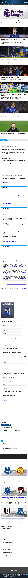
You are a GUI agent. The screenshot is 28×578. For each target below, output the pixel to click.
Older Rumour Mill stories (7, 167)
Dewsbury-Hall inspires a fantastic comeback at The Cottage (13, 518)
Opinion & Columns (13, 241)
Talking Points (5, 341)
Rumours (4, 4)
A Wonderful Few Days (7, 433)
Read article (8, 198)
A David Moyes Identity (7, 427)
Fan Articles (8, 241)
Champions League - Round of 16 (9, 377)
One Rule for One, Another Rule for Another (10, 77)
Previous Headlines (6, 143)
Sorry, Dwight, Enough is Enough (9, 236)
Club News (5, 172)
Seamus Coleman (6, 528)
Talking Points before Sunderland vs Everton (12, 352)
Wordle (4, 539)
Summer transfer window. (8, 542)
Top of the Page (14, 570)
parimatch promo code (7, 552)
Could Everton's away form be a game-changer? (12, 189)
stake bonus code (6, 549)
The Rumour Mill (5, 158)
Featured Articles (5, 462)
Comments (8, 4)
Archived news (5, 182)
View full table (14, 338)
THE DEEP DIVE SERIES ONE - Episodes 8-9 (11, 446)
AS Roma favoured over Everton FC (10, 348)
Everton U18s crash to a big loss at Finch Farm (12, 175)
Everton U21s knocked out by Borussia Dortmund (11, 59)
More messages (5, 400)
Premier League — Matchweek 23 (9, 387)
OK (26, 574)
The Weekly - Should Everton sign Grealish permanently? (14, 443)
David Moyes (5, 531)
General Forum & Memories (8, 371)
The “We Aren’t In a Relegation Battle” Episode (12, 430)
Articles (11, 4)
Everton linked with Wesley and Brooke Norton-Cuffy (14, 160)
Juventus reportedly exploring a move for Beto (12, 163)
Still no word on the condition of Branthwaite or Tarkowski (13, 149)
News (1, 4)
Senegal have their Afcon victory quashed (9, 146)
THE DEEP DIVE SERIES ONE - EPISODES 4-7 (11, 448)
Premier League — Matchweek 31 (10, 20)
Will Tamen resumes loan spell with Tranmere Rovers (14, 178)
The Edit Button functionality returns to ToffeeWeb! (13, 373)
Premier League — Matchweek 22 (9, 395)
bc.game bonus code (7, 555)
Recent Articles (5, 208)
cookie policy (14, 576)
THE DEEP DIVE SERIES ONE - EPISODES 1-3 (11, 450)
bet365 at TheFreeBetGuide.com (21, 288)
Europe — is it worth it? (7, 344)
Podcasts (3, 422)
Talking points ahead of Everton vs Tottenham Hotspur (14, 361)
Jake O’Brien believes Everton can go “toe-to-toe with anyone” (14, 133)
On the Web (4, 187)
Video (2, 457)
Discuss (12, 198)
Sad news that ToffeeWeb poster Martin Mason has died (14, 356)
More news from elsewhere (7, 203)
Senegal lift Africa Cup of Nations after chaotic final (13, 391)
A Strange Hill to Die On (7, 437)
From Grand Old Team (6, 526)
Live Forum (25, 2)
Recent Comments (5, 246)
